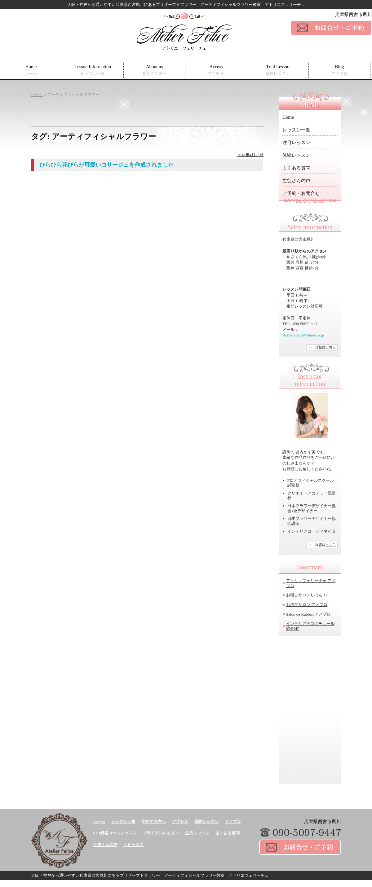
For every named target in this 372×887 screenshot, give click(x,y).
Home (31, 70)
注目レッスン (296, 142)
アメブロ (233, 821)
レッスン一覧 (296, 129)
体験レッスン (296, 155)
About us (154, 70)
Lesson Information (92, 70)
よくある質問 (296, 167)
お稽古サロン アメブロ (306, 604)
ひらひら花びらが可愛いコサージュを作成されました (107, 165)
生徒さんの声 (296, 180)
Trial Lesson (278, 70)
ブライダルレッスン (161, 833)
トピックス (133, 844)
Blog (339, 70)
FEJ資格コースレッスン (114, 833)
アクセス (180, 821)
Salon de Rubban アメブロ (308, 614)
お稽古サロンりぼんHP (307, 595)
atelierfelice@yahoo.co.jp (303, 335)
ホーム (99, 821)
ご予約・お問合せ (301, 193)
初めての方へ (154, 821)
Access (216, 70)
